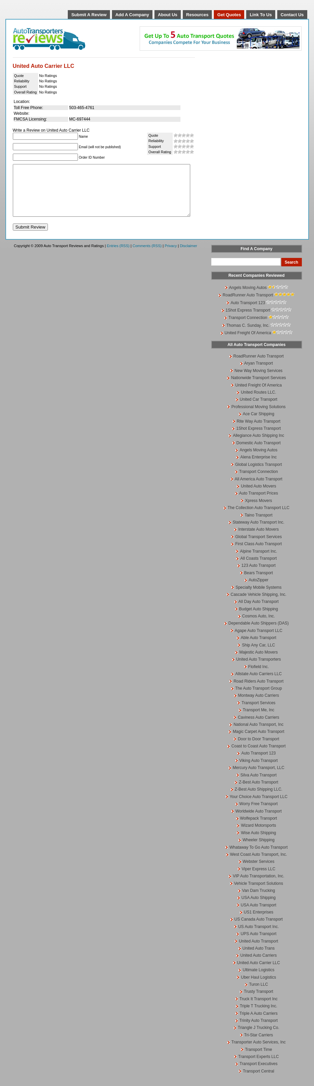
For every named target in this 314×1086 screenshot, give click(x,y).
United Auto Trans (258, 958)
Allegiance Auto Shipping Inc (258, 445)
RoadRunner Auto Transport (248, 305)
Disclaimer (188, 256)
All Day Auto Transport (258, 611)
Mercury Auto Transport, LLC (258, 777)
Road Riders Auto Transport (258, 691)
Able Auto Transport (258, 647)
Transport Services (258, 713)
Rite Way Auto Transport (259, 431)
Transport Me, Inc (259, 720)
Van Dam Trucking (258, 900)
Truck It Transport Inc (258, 1009)
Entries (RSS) (118, 256)
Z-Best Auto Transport (258, 792)
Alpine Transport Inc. (258, 561)
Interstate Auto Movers (258, 539)
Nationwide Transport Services (258, 388)
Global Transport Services (258, 547)
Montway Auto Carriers (258, 705)
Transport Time (258, 1059)
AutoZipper (258, 590)
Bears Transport (258, 583)
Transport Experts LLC (258, 1066)
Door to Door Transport (258, 749)
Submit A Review (89, 14)
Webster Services (259, 871)
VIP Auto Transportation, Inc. (258, 886)
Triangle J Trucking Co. (258, 1037)
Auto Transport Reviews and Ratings (66, 39)
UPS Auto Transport (258, 944)
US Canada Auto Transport (258, 929)
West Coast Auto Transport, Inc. (258, 864)
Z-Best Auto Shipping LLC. (258, 799)
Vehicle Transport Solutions (258, 893)
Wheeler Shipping (258, 850)
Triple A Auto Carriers (258, 1023)
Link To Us (261, 14)
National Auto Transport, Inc (258, 734)
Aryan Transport (258, 373)
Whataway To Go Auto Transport (258, 857)
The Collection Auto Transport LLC (258, 517)
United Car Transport (258, 409)
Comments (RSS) (147, 256)
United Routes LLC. (258, 402)
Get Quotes (229, 14)
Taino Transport (259, 525)
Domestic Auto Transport (258, 453)
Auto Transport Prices (258, 503)
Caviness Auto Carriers (258, 727)
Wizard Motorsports (258, 835)
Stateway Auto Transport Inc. (258, 532)
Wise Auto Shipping (258, 843)
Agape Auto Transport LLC (258, 640)
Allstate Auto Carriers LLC (258, 684)
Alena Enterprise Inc (258, 467)
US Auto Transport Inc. (258, 936)
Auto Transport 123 (248, 313)
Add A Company (132, 14)
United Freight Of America (248, 343)
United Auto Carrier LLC (258, 973)
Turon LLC (258, 994)
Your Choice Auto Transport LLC (259, 806)
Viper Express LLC (259, 879)
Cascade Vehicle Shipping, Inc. (258, 604)
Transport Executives (258, 1073)
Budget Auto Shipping (258, 619)
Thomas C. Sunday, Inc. (247, 335)
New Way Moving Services (258, 380)
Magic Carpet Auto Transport (258, 741)
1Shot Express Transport (248, 320)
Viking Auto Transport (258, 770)
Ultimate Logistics (258, 980)
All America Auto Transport (258, 489)
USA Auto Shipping (258, 907)
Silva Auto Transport (258, 785)
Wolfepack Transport (258, 828)
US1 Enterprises (258, 922)
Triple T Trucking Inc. (258, 1016)
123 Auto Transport (258, 575)
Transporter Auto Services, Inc (258, 1052)
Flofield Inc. (258, 676)
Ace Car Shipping (258, 424)
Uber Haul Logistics (258, 987)
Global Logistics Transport (258, 474)
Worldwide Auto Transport (258, 821)
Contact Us (292, 14)
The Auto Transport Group (258, 698)
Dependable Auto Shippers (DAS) (258, 633)
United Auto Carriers (258, 965)
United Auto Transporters (258, 669)
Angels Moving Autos (248, 297)
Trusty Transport (258, 1001)
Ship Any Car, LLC (258, 655)
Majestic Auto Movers (258, 662)
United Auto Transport (258, 951)
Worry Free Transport (258, 814)
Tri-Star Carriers (258, 1045)
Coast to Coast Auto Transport (258, 756)
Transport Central (258, 1081)
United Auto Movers (258, 496)
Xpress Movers (258, 510)
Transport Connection (247, 327)
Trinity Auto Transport (258, 1030)
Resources (197, 14)
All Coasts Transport (258, 568)
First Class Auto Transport (258, 554)
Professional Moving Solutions (258, 417)
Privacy (171, 256)
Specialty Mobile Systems (258, 597)
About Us (167, 14)
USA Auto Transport (258, 915)
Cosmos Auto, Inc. (258, 626)
